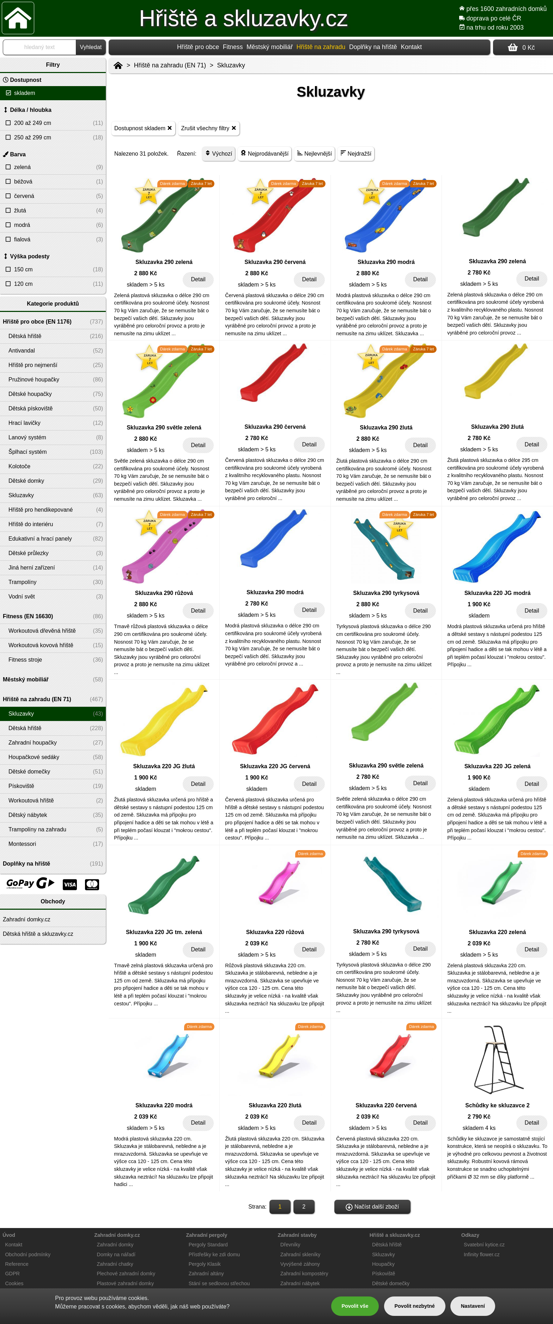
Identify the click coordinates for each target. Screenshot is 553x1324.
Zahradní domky (115, 1244)
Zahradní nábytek (300, 1283)
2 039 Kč (256, 943)
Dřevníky (290, 1244)
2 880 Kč (145, 273)
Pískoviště (383, 1273)
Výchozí (218, 153)
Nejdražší (355, 153)
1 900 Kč (479, 604)
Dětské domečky (390, 1283)
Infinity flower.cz (482, 1254)
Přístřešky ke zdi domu (214, 1254)
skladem (479, 616)
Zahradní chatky (115, 1264)
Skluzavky (231, 65)
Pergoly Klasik (205, 1264)
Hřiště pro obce (198, 46)
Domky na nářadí (116, 1254)
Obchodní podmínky (27, 1254)
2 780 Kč (479, 273)
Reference (16, 1264)
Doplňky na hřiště (373, 46)
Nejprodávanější (264, 153)
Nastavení (473, 1306)
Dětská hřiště (387, 1244)
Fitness (233, 46)
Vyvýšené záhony (300, 1264)
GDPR (12, 1273)
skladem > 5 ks (145, 285)
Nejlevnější (314, 153)
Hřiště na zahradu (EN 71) (170, 65)
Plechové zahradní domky (126, 1273)
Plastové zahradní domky (125, 1283)
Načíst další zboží (372, 1207)
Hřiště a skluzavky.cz (243, 18)
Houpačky (383, 1264)
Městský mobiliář (270, 46)
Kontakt (411, 46)
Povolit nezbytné (414, 1306)
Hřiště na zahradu (321, 46)
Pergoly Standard (208, 1244)
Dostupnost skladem (143, 128)
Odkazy (470, 1235)
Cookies (14, 1283)
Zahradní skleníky (300, 1254)
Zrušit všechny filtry (208, 128)
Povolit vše (354, 1306)
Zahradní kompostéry (304, 1273)
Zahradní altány (206, 1273)
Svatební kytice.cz (484, 1244)
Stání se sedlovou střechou (219, 1283)
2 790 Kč (479, 1117)
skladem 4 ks (479, 1128)
